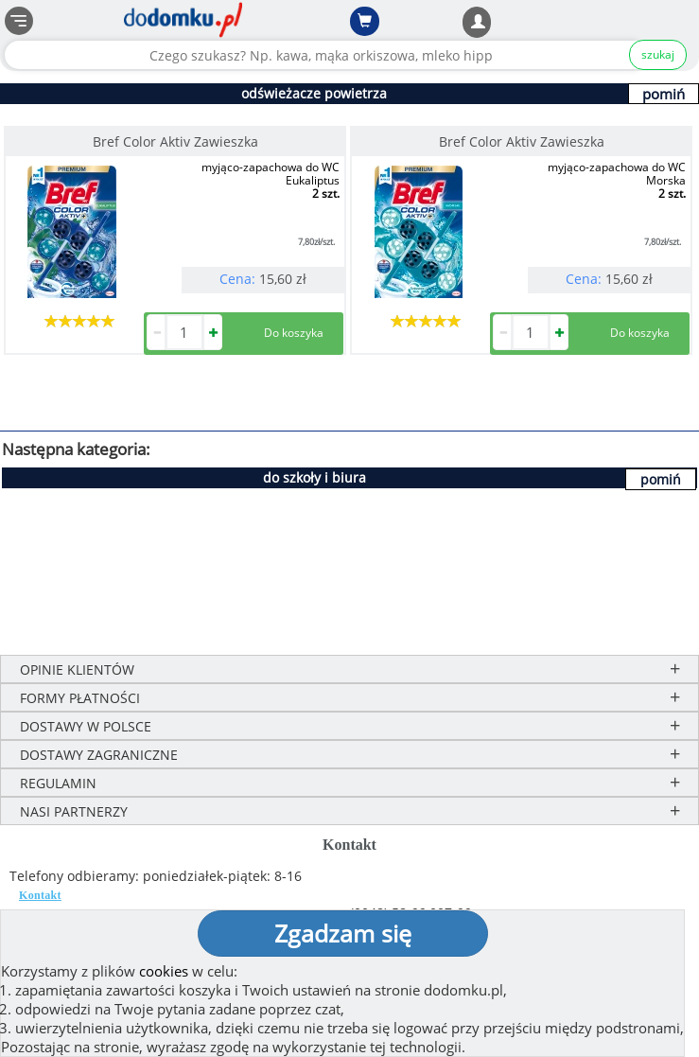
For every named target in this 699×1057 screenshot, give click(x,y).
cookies (163, 970)
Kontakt (40, 895)
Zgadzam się (342, 933)
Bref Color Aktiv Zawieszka (175, 141)
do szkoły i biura (314, 477)
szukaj (657, 54)
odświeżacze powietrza (314, 93)
